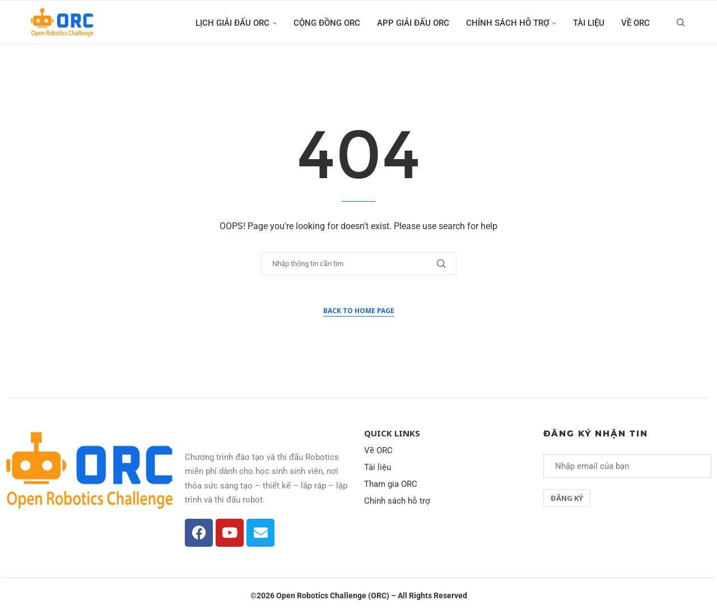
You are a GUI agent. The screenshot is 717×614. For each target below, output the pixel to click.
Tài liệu (588, 23)
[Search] (680, 23)
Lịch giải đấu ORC (232, 23)
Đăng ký (567, 498)
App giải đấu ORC (413, 23)
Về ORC (635, 23)
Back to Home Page (358, 310)
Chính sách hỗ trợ (507, 23)
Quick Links (392, 433)
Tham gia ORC (390, 484)
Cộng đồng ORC (327, 23)
